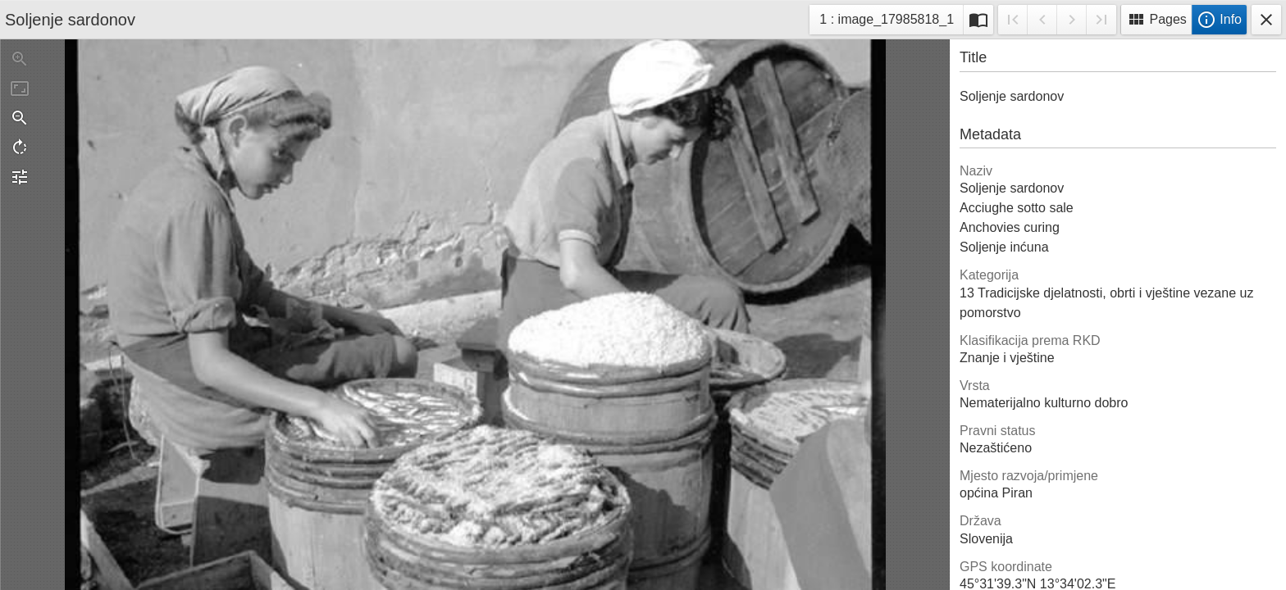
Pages (1156, 20)
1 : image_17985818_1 (886, 21)
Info (1219, 20)
